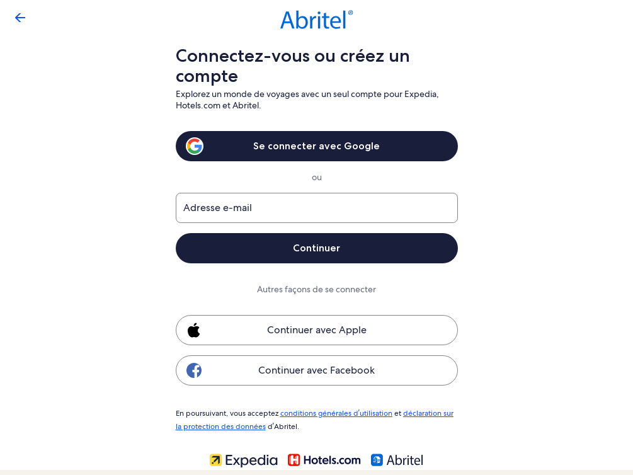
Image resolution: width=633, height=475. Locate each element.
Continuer (317, 248)
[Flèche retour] (20, 18)
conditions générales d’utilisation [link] (334, 412)
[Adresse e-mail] (317, 208)
